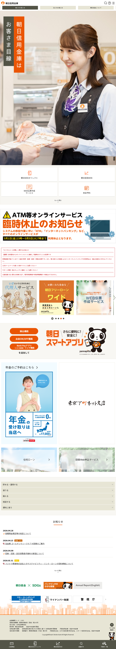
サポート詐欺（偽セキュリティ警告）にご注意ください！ (20, 270)
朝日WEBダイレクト (34, 647)
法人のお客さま (58, 8)
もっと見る (58, 570)
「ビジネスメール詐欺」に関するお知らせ (15, 250)
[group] (20, 297)
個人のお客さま (20, 8)
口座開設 (11, 647)
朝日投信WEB (58, 647)
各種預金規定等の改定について (18, 533)
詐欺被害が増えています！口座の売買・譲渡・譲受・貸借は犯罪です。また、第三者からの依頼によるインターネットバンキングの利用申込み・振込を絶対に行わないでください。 (57, 260)
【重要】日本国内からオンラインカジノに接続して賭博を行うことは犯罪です (26, 254)
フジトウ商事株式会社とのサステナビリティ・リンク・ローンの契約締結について (39, 563)
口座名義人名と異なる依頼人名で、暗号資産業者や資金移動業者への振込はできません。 (30, 274)
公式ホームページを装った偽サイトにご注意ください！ (19, 265)
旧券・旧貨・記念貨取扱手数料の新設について (24, 553)
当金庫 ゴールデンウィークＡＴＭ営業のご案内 (24, 543)
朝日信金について (95, 8)
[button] (2, 297)
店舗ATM (81, 647)
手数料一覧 (104, 647)
